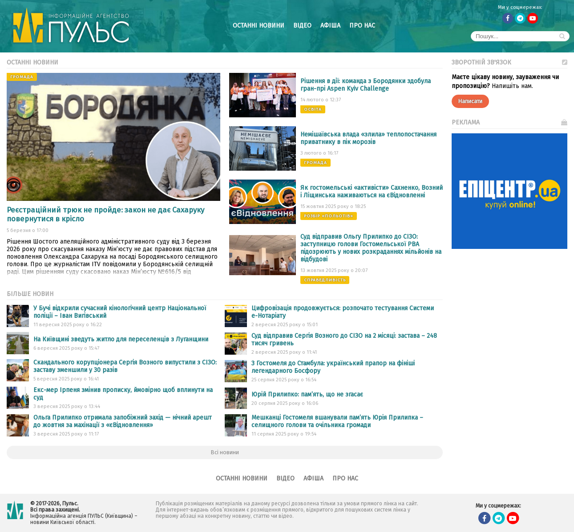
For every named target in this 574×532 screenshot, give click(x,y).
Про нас (362, 25)
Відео (302, 25)
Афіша (330, 25)
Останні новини (258, 25)
